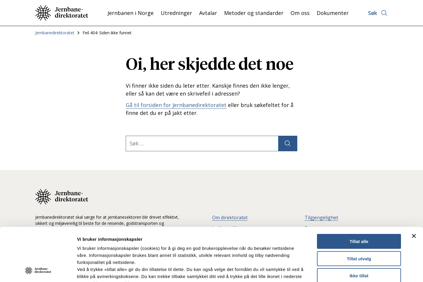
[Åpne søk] (378, 13)
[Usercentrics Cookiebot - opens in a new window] (38, 270)
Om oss (300, 12)
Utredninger (176, 12)
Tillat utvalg (359, 208)
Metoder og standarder (253, 12)
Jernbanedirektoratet (54, 32)
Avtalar (208, 12)
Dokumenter (333, 12)
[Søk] (287, 143)
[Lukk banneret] (414, 186)
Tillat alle (359, 191)
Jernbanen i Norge (131, 12)
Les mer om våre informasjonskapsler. (119, 247)
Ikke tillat (359, 225)
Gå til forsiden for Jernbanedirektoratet (176, 104)
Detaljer (313, 270)
